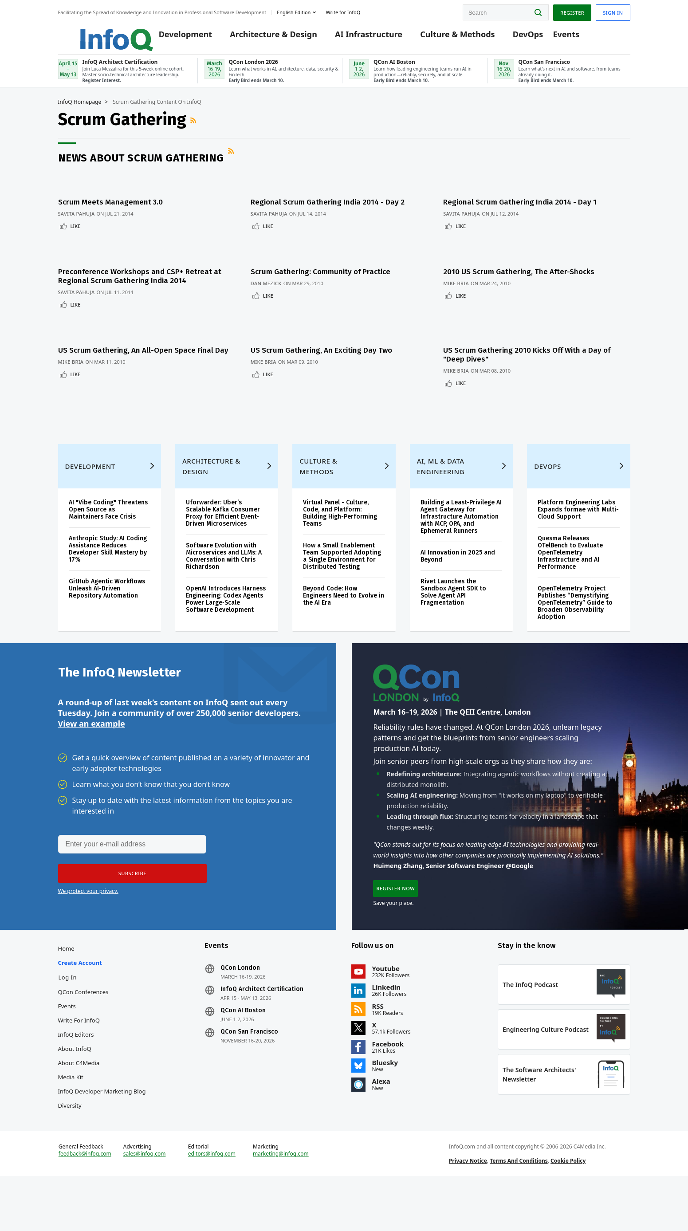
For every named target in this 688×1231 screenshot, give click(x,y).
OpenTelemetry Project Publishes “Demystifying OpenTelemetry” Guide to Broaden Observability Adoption (575, 608)
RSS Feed (194, 132)
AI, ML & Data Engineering (440, 471)
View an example (91, 738)
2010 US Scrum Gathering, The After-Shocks (528, 268)
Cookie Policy (568, 1206)
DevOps (514, 36)
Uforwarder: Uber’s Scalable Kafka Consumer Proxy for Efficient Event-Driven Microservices (223, 518)
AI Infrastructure (355, 36)
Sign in (613, 10)
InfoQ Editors (76, 1061)
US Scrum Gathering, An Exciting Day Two (325, 336)
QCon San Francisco (249, 1058)
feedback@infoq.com (85, 1199)
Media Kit (70, 1103)
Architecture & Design (260, 36)
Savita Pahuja (76, 220)
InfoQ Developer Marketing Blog (102, 1117)
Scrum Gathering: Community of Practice (324, 268)
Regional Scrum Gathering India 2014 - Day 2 (332, 208)
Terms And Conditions (519, 1206)
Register (572, 10)
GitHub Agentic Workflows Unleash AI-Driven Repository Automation (107, 594)
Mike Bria (466, 279)
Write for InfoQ (79, 1046)
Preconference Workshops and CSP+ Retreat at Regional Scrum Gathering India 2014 (139, 273)
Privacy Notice (468, 1206)
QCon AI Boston (243, 1036)
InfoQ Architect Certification (261, 1015)
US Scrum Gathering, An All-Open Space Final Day (143, 336)
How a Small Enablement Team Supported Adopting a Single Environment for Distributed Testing (342, 561)
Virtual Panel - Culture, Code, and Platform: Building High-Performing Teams (340, 518)
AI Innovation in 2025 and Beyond (458, 561)
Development (171, 36)
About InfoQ (74, 1075)
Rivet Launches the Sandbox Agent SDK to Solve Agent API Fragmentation (453, 597)
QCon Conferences (83, 1018)
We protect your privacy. (88, 907)
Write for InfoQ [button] (343, 10)
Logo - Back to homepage (94, 32)
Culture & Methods (444, 36)
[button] (127, 890)
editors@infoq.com (212, 1199)
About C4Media (79, 1089)
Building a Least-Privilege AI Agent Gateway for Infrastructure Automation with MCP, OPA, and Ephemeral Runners (461, 522)
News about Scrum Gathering (141, 170)
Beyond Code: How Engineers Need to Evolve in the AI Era (343, 601)
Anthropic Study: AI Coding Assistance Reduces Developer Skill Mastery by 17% (108, 554)
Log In (68, 1003)
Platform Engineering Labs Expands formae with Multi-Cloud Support (578, 515)
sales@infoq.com (144, 1199)
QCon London (240, 994)
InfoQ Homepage (80, 114)
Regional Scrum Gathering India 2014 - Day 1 (529, 208)
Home (66, 975)
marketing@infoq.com (281, 1199)
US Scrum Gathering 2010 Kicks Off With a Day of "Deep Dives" (536, 341)
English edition (294, 10)
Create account (80, 989)
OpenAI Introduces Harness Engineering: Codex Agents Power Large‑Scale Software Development (226, 604)
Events (552, 36)
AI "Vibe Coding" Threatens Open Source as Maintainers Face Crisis (108, 515)
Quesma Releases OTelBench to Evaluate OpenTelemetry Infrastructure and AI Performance (570, 558)
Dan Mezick (270, 279)
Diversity (70, 1132)
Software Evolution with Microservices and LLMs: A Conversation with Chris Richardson (224, 561)
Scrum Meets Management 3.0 (110, 208)
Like (76, 232)
